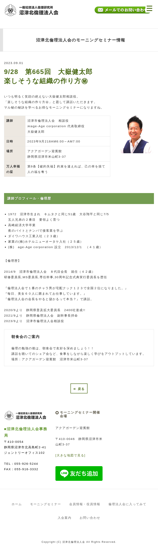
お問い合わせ (90, 517)
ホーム (17, 504)
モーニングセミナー (45, 504)
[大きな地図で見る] (70, 455)
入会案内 (64, 517)
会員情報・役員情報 (84, 504)
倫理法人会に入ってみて (127, 504)
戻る (79, 388)
